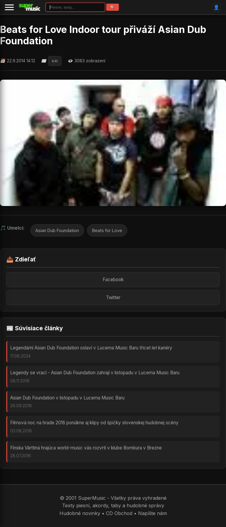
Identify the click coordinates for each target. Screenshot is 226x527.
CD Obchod (119, 513)
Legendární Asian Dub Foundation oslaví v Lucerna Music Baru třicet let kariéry (91, 348)
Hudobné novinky (79, 513)
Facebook (113, 279)
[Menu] (9, 7)
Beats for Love (107, 230)
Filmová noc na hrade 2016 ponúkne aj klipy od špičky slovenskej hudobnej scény (94, 422)
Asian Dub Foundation (57, 230)
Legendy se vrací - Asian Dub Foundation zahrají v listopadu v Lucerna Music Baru (94, 372)
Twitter (113, 297)
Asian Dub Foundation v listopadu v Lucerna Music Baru (67, 398)
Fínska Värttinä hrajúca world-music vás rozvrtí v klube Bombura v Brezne (86, 448)
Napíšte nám (152, 513)
